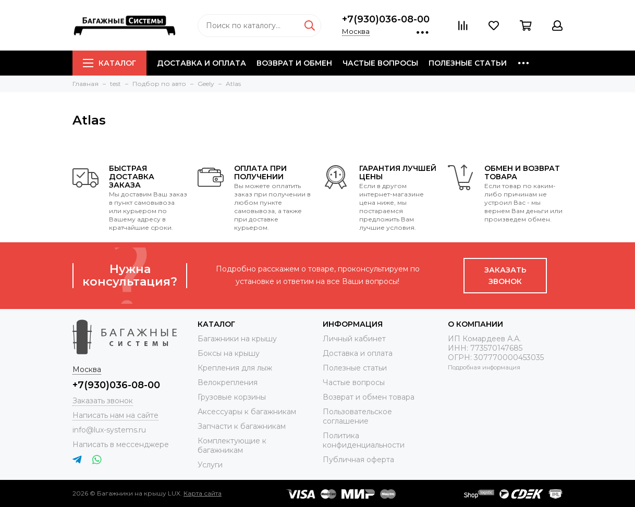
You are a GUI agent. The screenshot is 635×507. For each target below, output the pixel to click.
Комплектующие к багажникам (232, 445)
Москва (356, 31)
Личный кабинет (354, 338)
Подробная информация (484, 367)
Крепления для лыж (235, 368)
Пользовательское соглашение (357, 416)
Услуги (210, 464)
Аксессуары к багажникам (247, 411)
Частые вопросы (380, 63)
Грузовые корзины (232, 397)
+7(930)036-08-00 (386, 19)
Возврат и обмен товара (368, 397)
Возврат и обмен (294, 63)
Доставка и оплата (201, 63)
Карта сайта (203, 493)
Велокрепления (228, 382)
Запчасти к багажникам (242, 426)
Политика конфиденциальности (364, 440)
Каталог (109, 63)
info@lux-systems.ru (109, 430)
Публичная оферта (358, 459)
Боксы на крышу (229, 353)
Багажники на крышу (237, 338)
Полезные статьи (468, 63)
